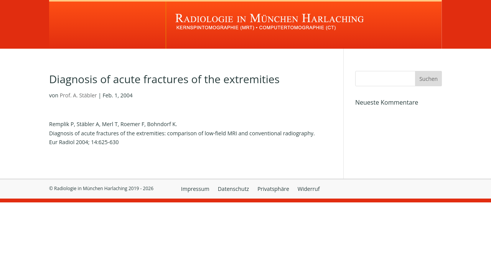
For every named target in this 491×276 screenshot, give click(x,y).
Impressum (195, 189)
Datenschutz (233, 189)
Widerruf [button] (309, 189)
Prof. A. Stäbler (78, 95)
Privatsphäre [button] (273, 189)
